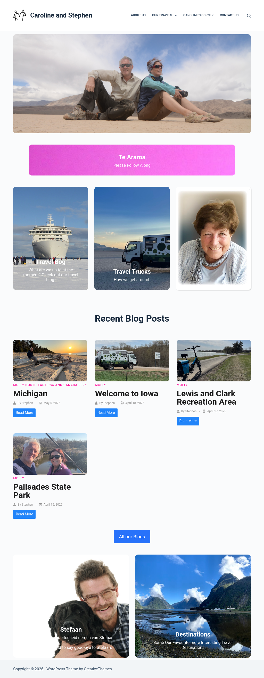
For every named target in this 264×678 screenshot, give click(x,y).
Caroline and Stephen (61, 15)
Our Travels (165, 15)
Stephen (27, 403)
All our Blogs (132, 536)
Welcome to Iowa (126, 393)
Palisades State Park (42, 491)
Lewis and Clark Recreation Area (206, 398)
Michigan (30, 393)
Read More (24, 413)
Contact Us (229, 15)
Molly (18, 385)
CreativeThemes (98, 669)
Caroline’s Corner (198, 15)
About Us (138, 15)
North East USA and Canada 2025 (56, 385)
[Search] (249, 16)
